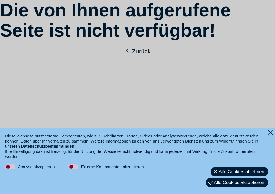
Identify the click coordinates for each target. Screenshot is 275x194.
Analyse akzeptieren (36, 166)
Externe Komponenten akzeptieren (112, 166)
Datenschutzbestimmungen (47, 146)
